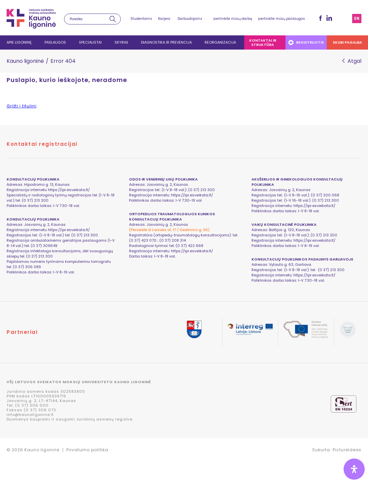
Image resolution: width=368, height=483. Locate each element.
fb (320, 18)
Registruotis (306, 42)
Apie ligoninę (19, 42)
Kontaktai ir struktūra (262, 42)
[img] (354, 469)
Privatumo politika (87, 450)
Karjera (164, 18)
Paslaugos (55, 42)
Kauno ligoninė (25, 61)
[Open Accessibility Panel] (354, 469)
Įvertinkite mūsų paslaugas (281, 18)
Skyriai (121, 42)
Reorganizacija (220, 42)
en (356, 18)
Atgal (354, 61)
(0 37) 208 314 (172, 240)
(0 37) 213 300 (325, 200)
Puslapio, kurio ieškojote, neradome (67, 80)
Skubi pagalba (347, 42)
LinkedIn (329, 18)
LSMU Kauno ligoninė (31, 19)
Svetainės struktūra (345, 18)
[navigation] (184, 42)
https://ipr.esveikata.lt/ (69, 189)
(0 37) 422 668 (189, 245)
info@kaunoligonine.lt (30, 414)
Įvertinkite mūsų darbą (233, 18)
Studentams (141, 18)
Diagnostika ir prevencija (166, 42)
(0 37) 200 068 (325, 195)
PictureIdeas (347, 450)
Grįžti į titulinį (22, 106)
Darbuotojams (190, 18)
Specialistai (90, 42)
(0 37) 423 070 (142, 240)
